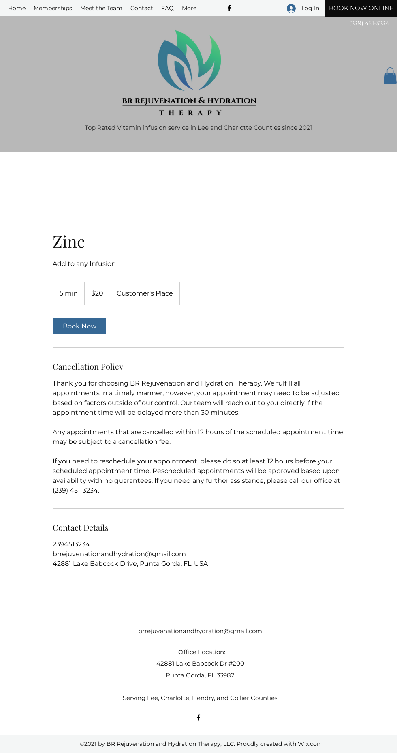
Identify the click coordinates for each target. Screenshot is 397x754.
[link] (79, 326)
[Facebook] (198, 717)
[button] (390, 75)
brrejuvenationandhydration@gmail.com (200, 631)
